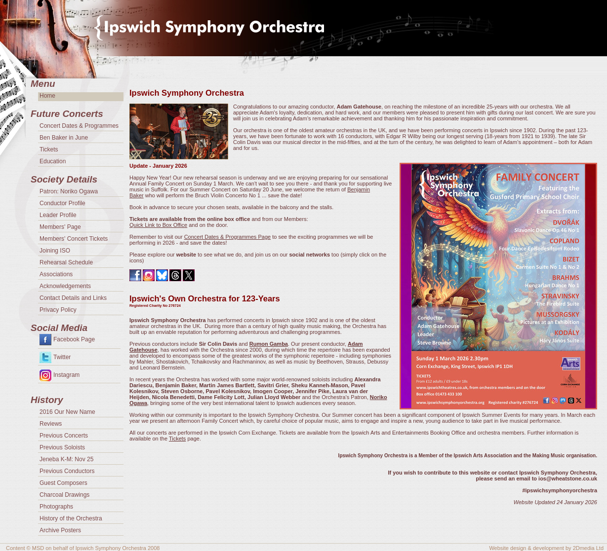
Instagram (66, 374)
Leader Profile (58, 215)
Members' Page (60, 226)
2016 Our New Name (67, 411)
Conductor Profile (62, 203)
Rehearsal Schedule (66, 262)
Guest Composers (63, 482)
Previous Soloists (62, 447)
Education (53, 161)
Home (47, 95)
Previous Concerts (64, 435)
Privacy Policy (58, 309)
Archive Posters (60, 530)
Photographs (56, 506)
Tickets (177, 438)
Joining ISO (55, 250)
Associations (56, 274)
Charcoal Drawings (64, 494)
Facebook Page (74, 339)
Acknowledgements (65, 286)
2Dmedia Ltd (588, 548)
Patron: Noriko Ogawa (69, 191)
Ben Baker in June (64, 137)
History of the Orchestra (71, 518)
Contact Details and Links (73, 297)
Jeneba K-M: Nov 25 (66, 459)
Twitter (62, 357)
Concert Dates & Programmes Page (227, 237)
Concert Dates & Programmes (79, 125)
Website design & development (526, 548)
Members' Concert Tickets (74, 238)
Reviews (51, 423)
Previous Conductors (67, 471)
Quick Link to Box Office (158, 225)
